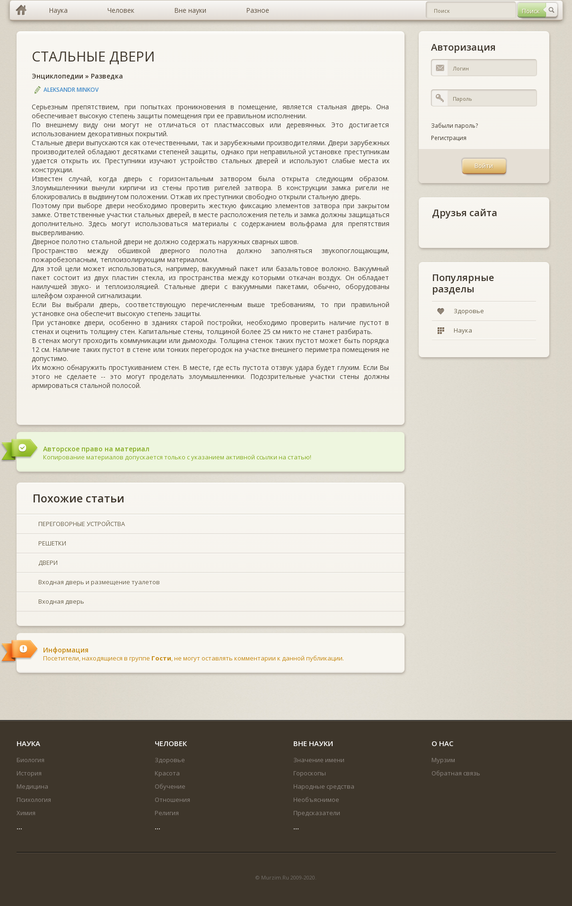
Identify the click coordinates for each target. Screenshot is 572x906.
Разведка (107, 75)
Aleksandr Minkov (71, 90)
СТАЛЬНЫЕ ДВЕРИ (93, 56)
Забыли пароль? (454, 126)
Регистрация (448, 138)
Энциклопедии (57, 75)
